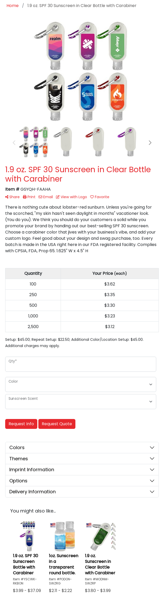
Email (46, 196)
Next (149, 142)
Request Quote (57, 424)
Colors (17, 447)
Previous (14, 142)
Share (12, 196)
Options (18, 480)
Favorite (99, 196)
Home (12, 6)
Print (29, 196)
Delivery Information (32, 491)
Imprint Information (31, 469)
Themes (18, 458)
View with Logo (71, 196)
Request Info (21, 424)
